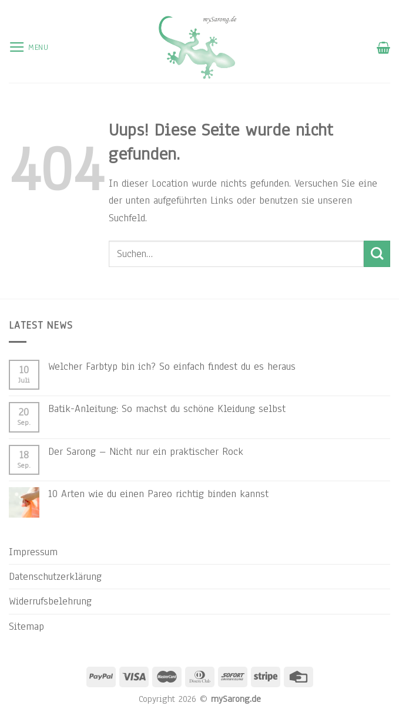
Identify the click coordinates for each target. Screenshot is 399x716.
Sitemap (26, 626)
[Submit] (377, 254)
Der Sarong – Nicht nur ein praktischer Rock (145, 451)
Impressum (33, 552)
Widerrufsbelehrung (50, 601)
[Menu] (29, 47)
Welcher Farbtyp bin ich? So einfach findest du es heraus (172, 366)
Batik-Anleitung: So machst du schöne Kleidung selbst (167, 408)
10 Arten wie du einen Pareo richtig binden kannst (158, 493)
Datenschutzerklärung (55, 576)
